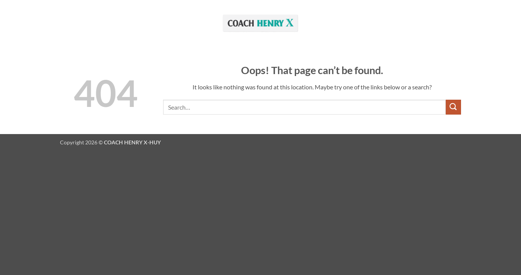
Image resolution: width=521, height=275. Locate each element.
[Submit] (453, 107)
